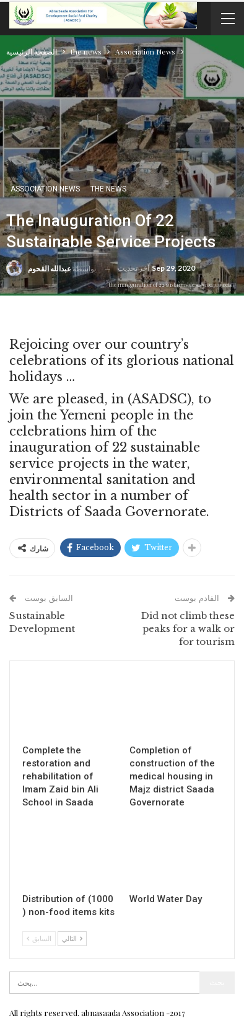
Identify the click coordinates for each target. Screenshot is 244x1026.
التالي (72, 938)
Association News (45, 189)
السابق (39, 938)
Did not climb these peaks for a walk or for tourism (188, 628)
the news (108, 189)
